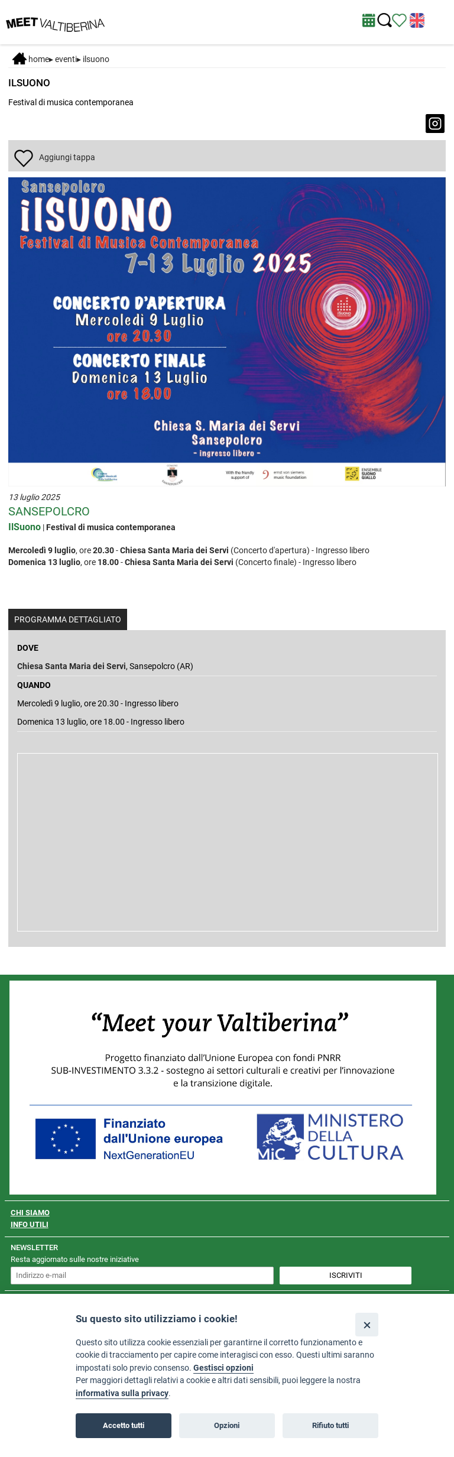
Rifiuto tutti (330, 1425)
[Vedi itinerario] (399, 19)
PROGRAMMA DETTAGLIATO (67, 619)
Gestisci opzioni (223, 1368)
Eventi (66, 59)
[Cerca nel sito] (384, 20)
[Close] (366, 1324)
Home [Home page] (30, 59)
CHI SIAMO (30, 1212)
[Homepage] (55, 21)
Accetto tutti (123, 1425)
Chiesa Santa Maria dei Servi (71, 666)
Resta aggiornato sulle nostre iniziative (75, 1259)
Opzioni (226, 1425)
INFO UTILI (29, 1224)
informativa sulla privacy (122, 1393)
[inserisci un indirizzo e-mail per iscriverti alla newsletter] (142, 1275)
